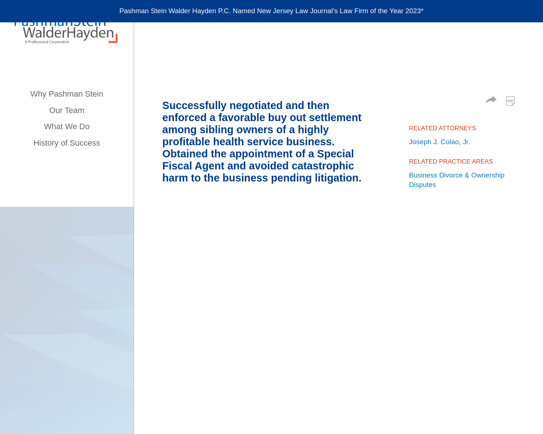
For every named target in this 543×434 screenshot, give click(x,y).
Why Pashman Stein (66, 93)
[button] (491, 101)
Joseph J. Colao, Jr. (439, 142)
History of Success (66, 142)
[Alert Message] (271, 11)
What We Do (66, 126)
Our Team (66, 110)
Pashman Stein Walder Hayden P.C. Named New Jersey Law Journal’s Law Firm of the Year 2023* (271, 11)
